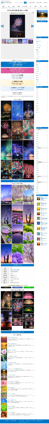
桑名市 (37, 139)
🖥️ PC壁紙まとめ (27, 421)
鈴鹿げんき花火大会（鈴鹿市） (15, 270)
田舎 (45, 6)
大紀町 (37, 160)
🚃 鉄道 (37, 58)
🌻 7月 (37, 101)
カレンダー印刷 (24, 6)
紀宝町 (37, 192)
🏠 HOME (7, 421)
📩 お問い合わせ (40, 421)
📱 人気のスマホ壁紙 (20, 421)
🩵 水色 (37, 69)
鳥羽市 (37, 168)
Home (3, 7)
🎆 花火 (37, 49)
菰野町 (37, 137)
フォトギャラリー (6, 3)
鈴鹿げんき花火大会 (11, 7)
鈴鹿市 (6, 7)
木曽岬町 (37, 133)
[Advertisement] (17, 51)
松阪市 (37, 151)
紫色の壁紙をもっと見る (17, 265)
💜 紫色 (37, 77)
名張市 (37, 180)
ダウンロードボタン (18, 13)
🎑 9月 (37, 105)
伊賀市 (37, 178)
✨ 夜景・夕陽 (38, 45)
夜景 (35, 6)
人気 (8, 6)
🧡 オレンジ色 (38, 73)
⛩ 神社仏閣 (38, 47)
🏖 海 (37, 43)
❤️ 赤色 (37, 75)
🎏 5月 (37, 97)
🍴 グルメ (37, 56)
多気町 (37, 158)
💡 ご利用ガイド (45, 2)
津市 (37, 149)
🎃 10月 (37, 107)
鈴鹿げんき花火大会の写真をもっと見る (17, 332)
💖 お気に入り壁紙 (31, 2)
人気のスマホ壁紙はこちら (17, 181)
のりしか (11, 274)
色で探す (18, 6)
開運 (3, 6)
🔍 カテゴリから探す (39, 2)
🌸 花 (37, 39)
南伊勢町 (37, 170)
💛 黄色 (37, 71)
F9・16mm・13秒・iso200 (14, 279)
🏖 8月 (37, 103)
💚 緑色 (37, 67)
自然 (40, 6)
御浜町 (37, 188)
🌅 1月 (37, 88)
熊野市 (37, 190)
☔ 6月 (37, 99)
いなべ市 (37, 131)
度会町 (37, 174)
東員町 (37, 135)
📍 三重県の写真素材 (12, 421)
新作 (13, 6)
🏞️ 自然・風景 (38, 41)
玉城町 (37, 172)
